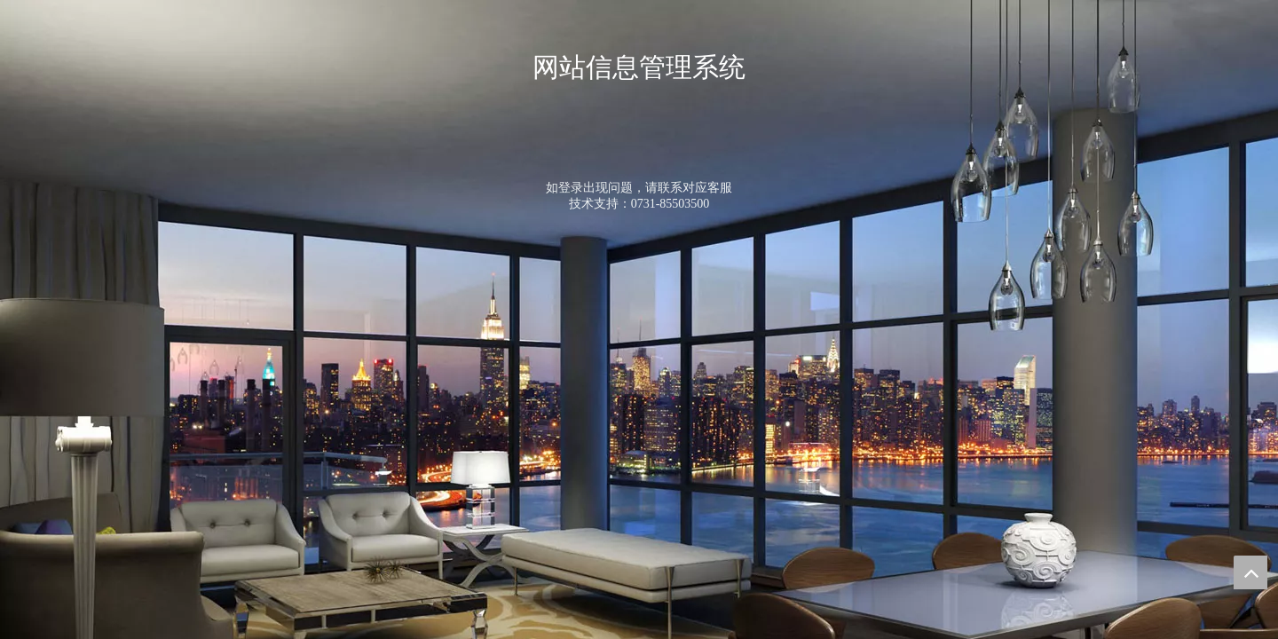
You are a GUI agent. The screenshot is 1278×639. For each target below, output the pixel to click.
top (1250, 572)
